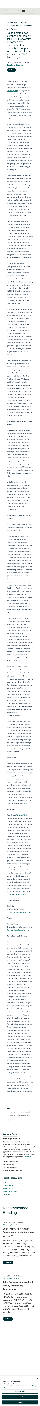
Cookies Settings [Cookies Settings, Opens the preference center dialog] (20, 1391)
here (13, 776)
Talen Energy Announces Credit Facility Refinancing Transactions (18, 1286)
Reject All (20, 1397)
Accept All (20, 1402)
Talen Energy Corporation (15, 65)
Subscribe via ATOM (10, 1191)
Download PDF (8, 1185)
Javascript (6, 1194)
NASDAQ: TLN (12, 91)
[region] (20, 1391)
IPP (9, 1119)
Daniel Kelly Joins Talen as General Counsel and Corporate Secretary (18, 1232)
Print (4, 1182)
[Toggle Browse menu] (33, 10)
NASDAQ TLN (11, 1115)
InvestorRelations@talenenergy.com (19, 912)
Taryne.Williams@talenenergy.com (18, 930)
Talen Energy (11, 1112)
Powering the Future (23, 1112)
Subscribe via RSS (9, 1188)
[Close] (38, 1379)
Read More (8, 1262)
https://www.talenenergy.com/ (17, 894)
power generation (23, 1115)
